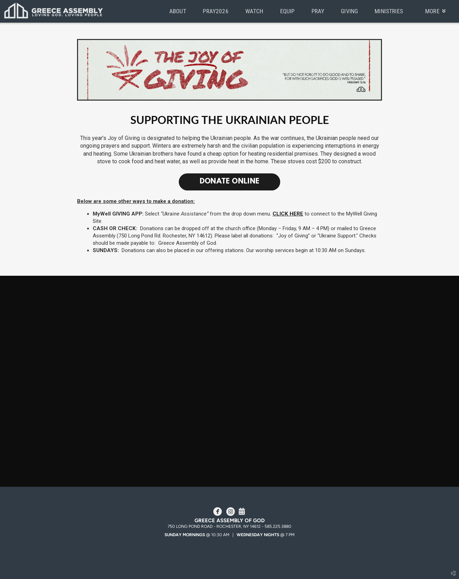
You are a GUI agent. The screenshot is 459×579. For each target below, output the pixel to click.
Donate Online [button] (230, 182)
